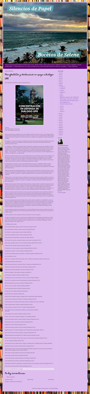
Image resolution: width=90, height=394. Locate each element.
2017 (60, 113)
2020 (60, 81)
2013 (60, 120)
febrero (61, 111)
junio (61, 95)
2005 (60, 134)
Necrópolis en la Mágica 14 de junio (66, 103)
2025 (60, 73)
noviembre (62, 88)
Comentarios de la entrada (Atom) (16, 381)
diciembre (62, 86)
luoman (46, 388)
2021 (60, 80)
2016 (60, 115)
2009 (60, 127)
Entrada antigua (51, 379)
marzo (61, 109)
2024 (60, 74)
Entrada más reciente (9, 379)
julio (61, 93)
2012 (60, 122)
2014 (60, 118)
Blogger (56, 388)
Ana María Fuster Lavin (63, 145)
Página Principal (30, 379)
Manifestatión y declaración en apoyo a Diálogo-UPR (69, 97)
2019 (60, 83)
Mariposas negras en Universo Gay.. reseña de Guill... (69, 98)
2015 (60, 117)
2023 (60, 76)
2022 (60, 78)
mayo (61, 106)
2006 (60, 132)
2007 (60, 131)
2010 (60, 125)
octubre (61, 90)
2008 (60, 129)
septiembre (62, 92)
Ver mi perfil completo (62, 192)
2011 (60, 124)
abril (61, 107)
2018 (60, 85)
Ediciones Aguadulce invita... (65, 102)
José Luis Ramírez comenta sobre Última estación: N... (69, 100)
